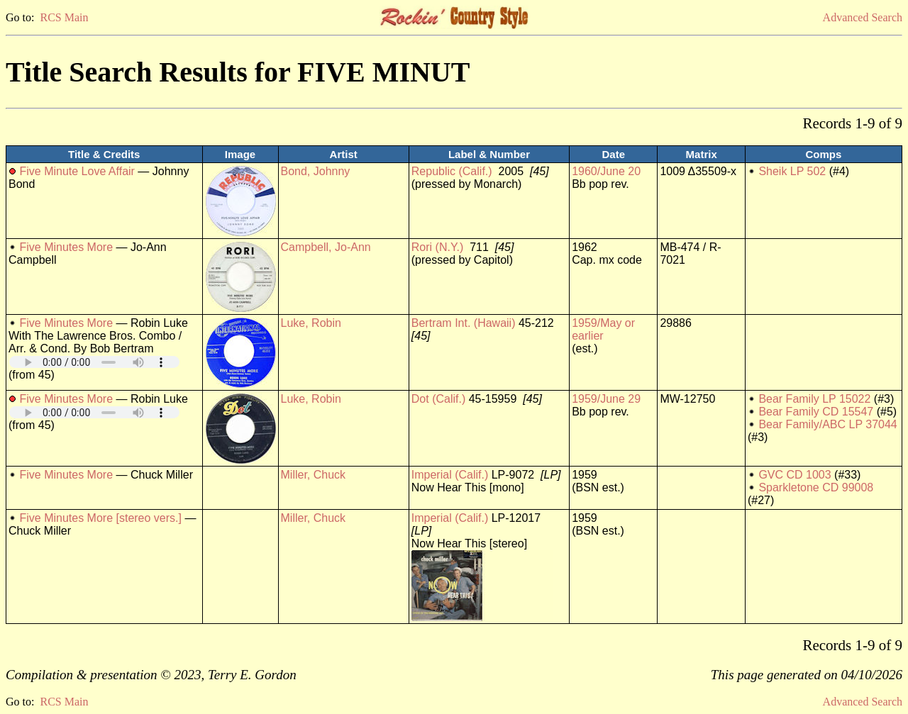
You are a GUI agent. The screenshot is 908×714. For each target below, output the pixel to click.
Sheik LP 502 (792, 171)
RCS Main (64, 17)
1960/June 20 (606, 171)
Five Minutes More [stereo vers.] (100, 518)
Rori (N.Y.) (437, 247)
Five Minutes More (66, 247)
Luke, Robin (311, 323)
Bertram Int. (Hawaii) (463, 323)
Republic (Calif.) (451, 171)
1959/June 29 (606, 399)
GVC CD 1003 (794, 475)
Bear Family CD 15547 (815, 412)
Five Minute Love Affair (76, 171)
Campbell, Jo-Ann (326, 247)
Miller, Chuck (313, 475)
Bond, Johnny (315, 171)
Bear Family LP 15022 (814, 399)
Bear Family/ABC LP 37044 (827, 424)
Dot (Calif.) (438, 399)
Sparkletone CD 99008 (815, 487)
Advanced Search (862, 17)
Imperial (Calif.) (449, 475)
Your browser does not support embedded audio (94, 362)
